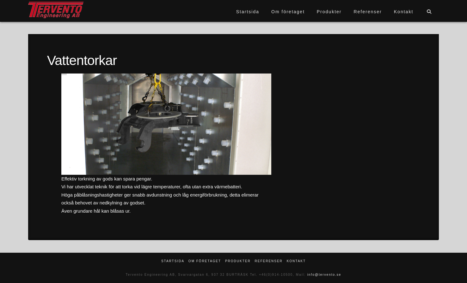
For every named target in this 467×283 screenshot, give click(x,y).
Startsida (172, 261)
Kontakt (296, 261)
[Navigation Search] (429, 10)
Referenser (268, 261)
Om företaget (204, 261)
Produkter (238, 261)
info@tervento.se (324, 274)
